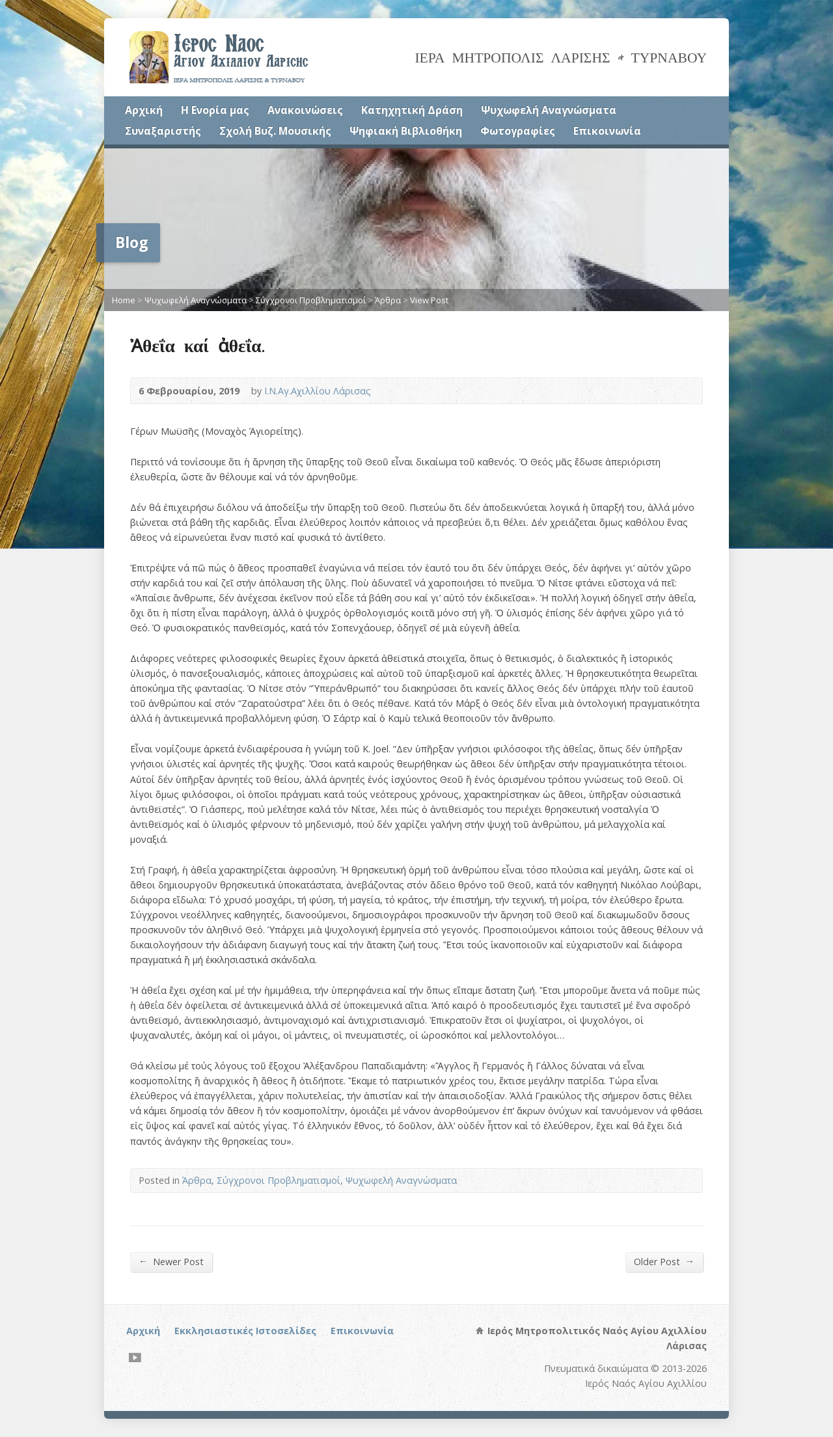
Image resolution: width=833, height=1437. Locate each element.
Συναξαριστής (163, 131)
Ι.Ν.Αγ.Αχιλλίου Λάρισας (317, 391)
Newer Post (171, 1261)
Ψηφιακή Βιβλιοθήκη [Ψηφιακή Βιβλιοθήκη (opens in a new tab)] (405, 131)
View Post (429, 300)
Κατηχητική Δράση (412, 110)
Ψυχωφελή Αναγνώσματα (548, 110)
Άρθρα (388, 300)
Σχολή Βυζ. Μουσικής (275, 131)
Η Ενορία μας (215, 110)
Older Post (664, 1261)
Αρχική (144, 110)
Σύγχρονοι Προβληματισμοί (311, 300)
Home (123, 300)
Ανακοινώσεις (305, 110)
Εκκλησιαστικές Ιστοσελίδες (245, 1330)
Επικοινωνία (607, 131)
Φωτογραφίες (517, 131)
